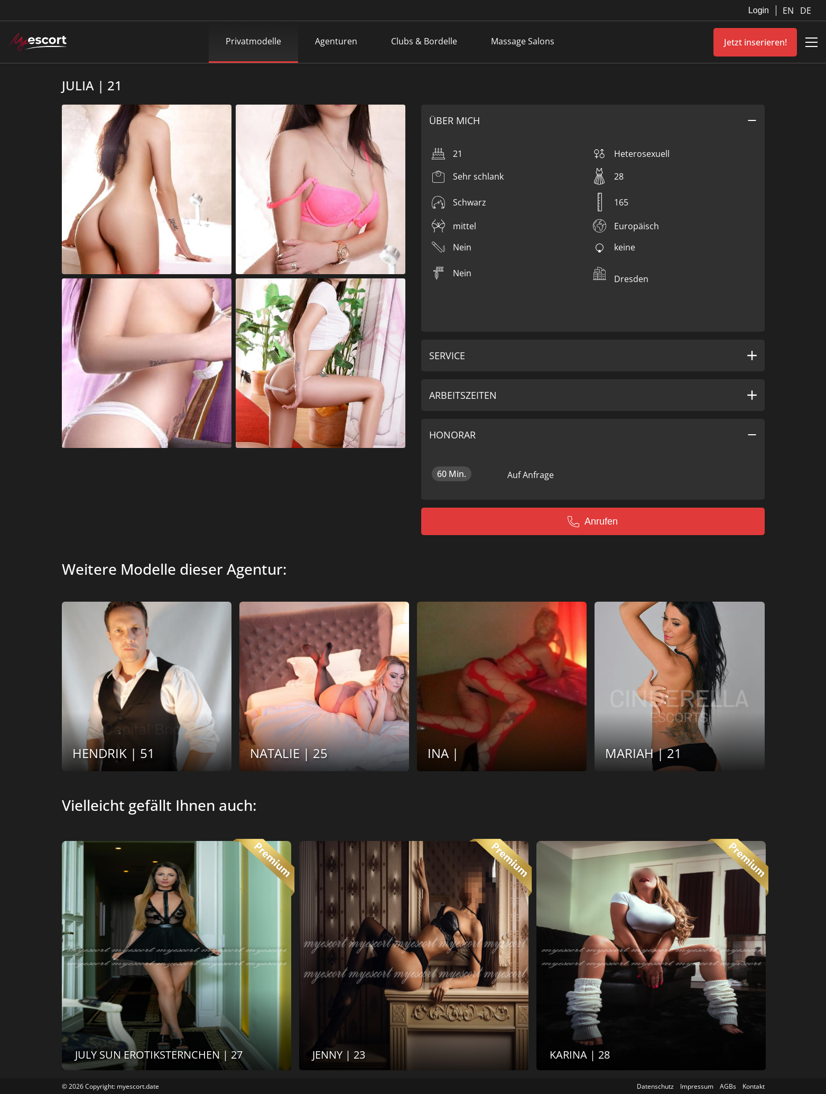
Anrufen (593, 521)
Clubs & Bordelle (424, 41)
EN (789, 10)
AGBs (728, 1086)
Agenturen (336, 41)
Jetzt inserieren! (755, 42)
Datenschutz (655, 1086)
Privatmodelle (253, 41)
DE (805, 10)
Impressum (696, 1086)
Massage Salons (522, 41)
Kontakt (754, 1086)
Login (758, 10)
